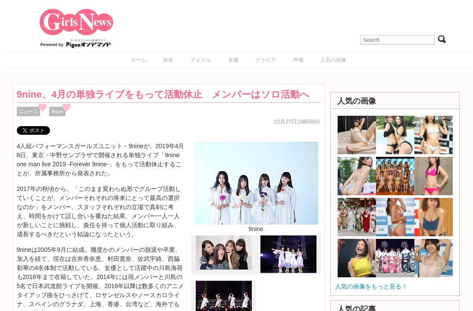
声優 (298, 60)
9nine (57, 111)
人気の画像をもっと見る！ (371, 286)
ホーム (138, 60)
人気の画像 (333, 60)
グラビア (265, 60)
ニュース (28, 111)
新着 (168, 60)
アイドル (201, 60)
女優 (233, 60)
